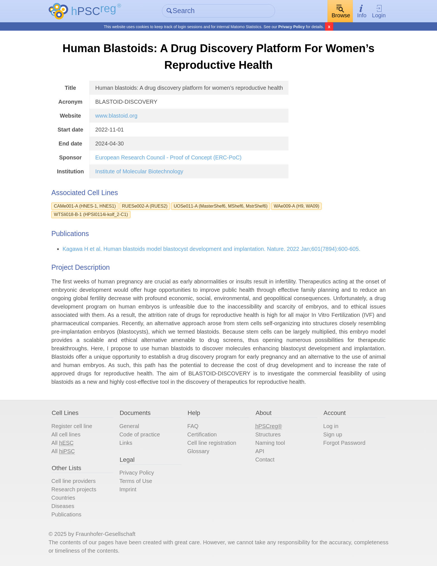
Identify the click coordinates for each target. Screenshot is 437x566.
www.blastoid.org (116, 116)
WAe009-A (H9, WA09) (296, 206)
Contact (265, 459)
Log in (331, 426)
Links (125, 443)
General (129, 426)
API (259, 451)
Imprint (127, 489)
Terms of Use (135, 481)
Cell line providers (73, 481)
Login (379, 11)
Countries (63, 498)
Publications (66, 514)
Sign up (332, 434)
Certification (202, 434)
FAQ (192, 426)
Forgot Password (344, 443)
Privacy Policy (291, 27)
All (62, 443)
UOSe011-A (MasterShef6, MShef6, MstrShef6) (221, 206)
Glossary (198, 451)
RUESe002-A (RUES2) (145, 206)
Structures (268, 434)
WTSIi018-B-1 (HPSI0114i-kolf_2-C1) (91, 214)
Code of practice (139, 434)
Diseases (62, 506)
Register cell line (71, 426)
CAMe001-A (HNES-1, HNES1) (85, 206)
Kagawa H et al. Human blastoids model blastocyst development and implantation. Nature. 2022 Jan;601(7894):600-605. (211, 249)
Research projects (73, 489)
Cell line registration (211, 443)
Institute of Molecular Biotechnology (139, 171)
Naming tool (270, 443)
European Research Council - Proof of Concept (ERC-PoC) (168, 157)
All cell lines (65, 434)
